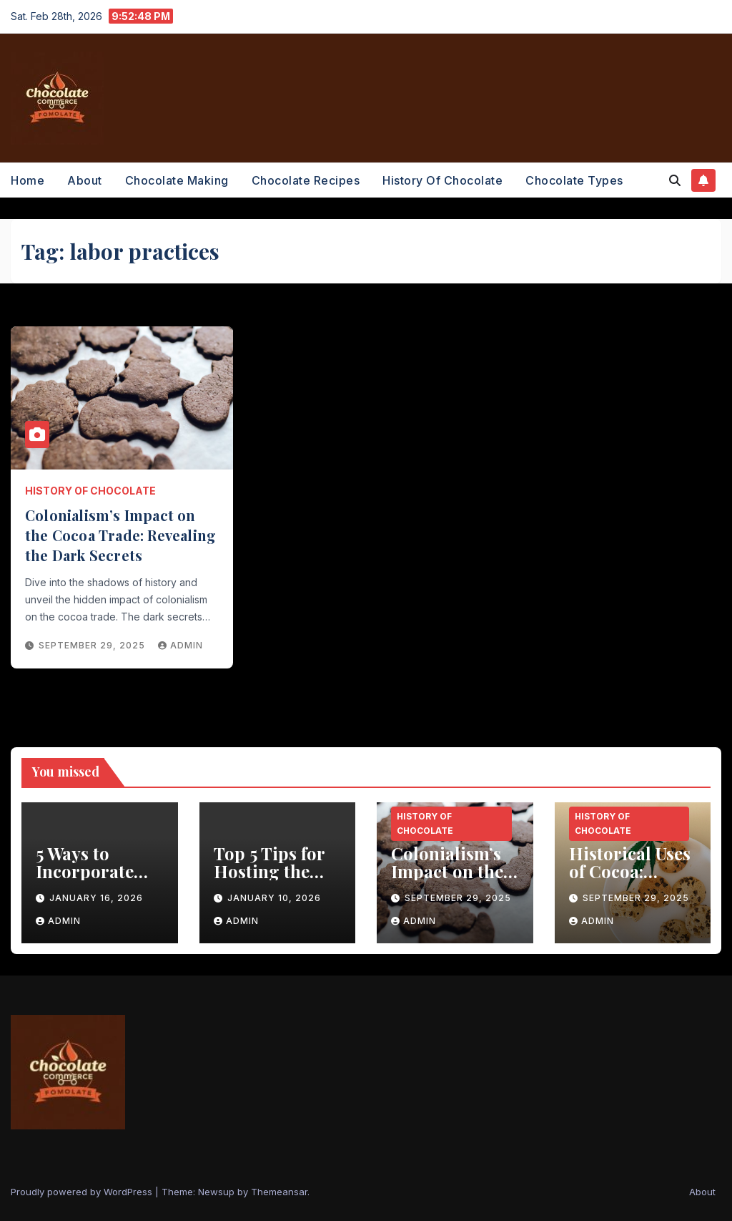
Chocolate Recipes (306, 180)
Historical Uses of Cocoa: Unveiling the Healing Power (630, 880)
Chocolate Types (574, 180)
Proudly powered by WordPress (83, 1191)
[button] (675, 180)
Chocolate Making (177, 180)
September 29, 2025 (93, 645)
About (84, 180)
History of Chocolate (442, 180)
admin (180, 645)
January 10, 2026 (274, 897)
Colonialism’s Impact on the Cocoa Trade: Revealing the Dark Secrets (120, 535)
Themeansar (279, 1191)
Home (27, 180)
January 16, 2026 (96, 897)
